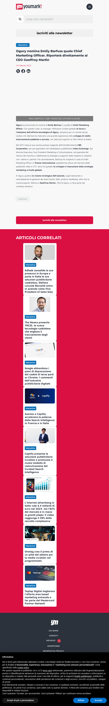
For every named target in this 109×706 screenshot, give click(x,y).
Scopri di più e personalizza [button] (20, 700)
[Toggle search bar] (20, 19)
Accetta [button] (98, 700)
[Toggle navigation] (89, 7)
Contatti (53, 635)
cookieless (22, 199)
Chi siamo (53, 630)
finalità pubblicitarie (83, 676)
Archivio (53, 641)
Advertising (53, 646)
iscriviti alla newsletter (54, 33)
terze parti (47, 670)
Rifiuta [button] (81, 700)
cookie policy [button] (23, 667)
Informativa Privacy (53, 651)
